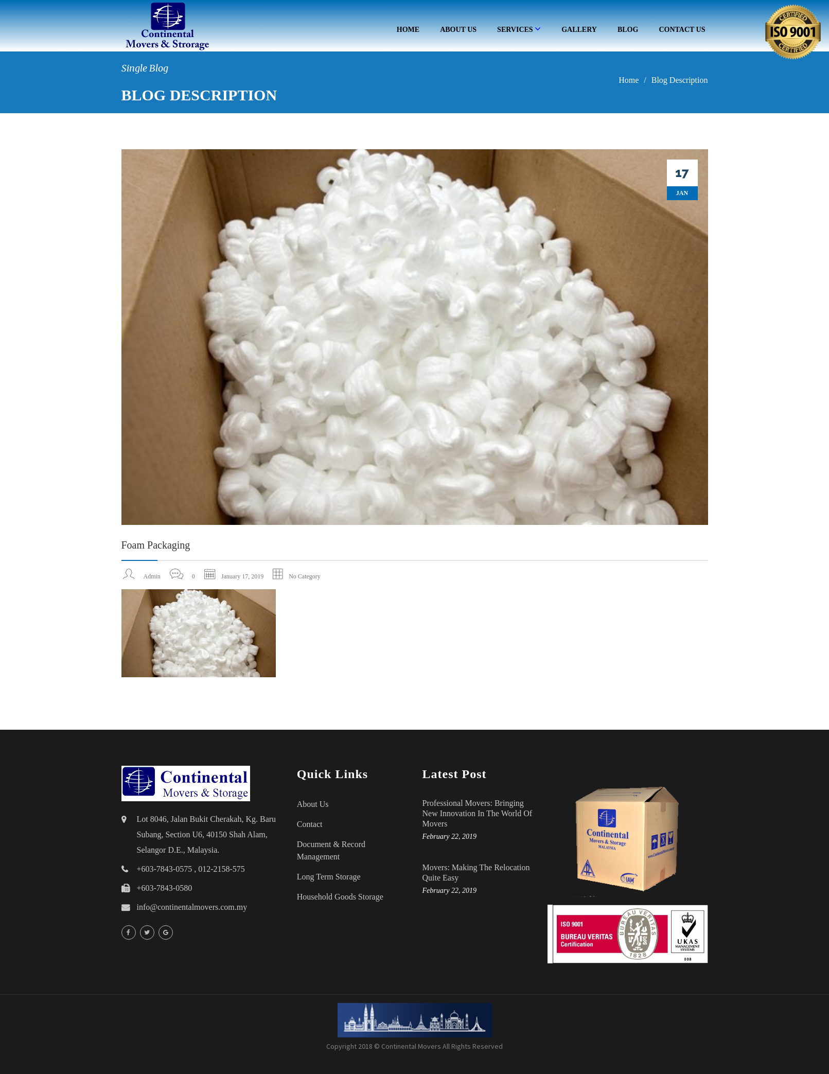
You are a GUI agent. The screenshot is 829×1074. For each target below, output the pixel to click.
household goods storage (340, 896)
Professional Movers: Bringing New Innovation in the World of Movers (477, 813)
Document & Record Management (331, 850)
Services (519, 28)
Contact (310, 824)
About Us (458, 29)
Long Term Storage (329, 876)
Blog (628, 29)
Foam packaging (155, 545)
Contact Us (682, 29)
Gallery (579, 29)
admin (152, 576)
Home (408, 29)
